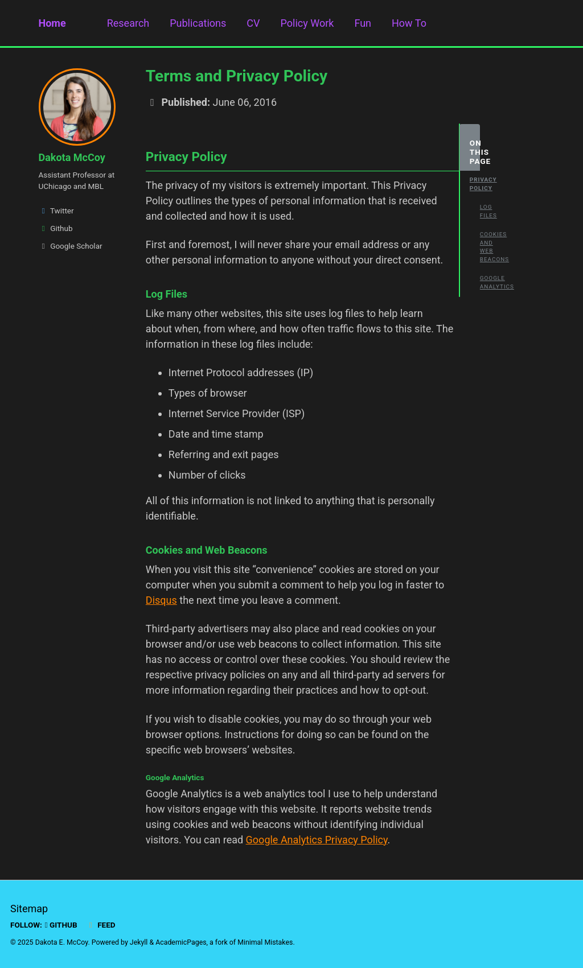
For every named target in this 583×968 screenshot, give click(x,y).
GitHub (61, 924)
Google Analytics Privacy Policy (317, 840)
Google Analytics (485, 282)
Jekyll (139, 942)
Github (56, 228)
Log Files (485, 211)
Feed (101, 924)
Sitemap (29, 909)
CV (253, 23)
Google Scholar (70, 245)
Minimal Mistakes (265, 942)
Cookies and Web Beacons (485, 247)
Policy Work (307, 23)
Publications (198, 23)
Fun (362, 23)
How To (409, 23)
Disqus (161, 600)
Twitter (56, 210)
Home (52, 23)
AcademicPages (180, 942)
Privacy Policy (475, 183)
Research (128, 23)
